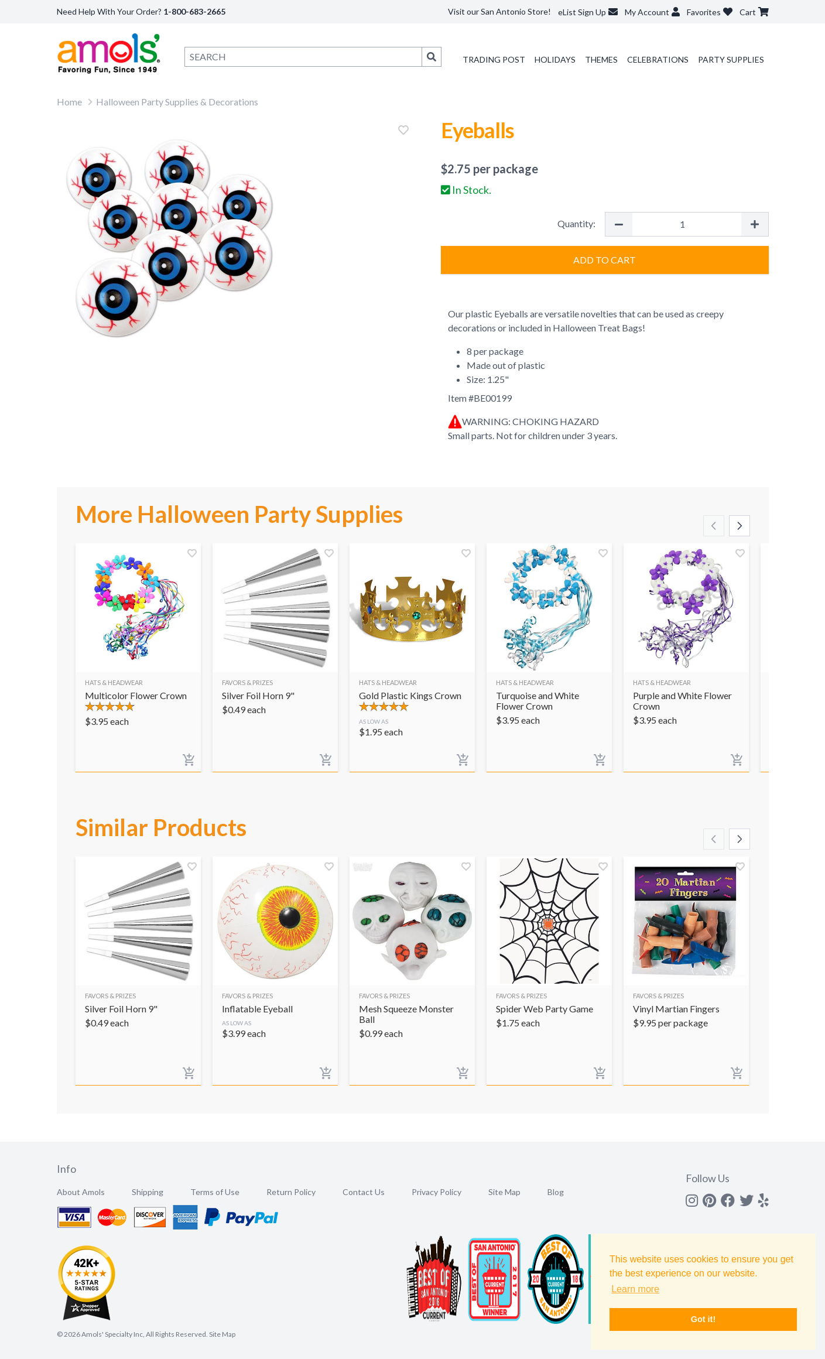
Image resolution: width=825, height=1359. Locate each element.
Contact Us (364, 1192)
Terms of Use (214, 1192)
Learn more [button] (635, 1289)
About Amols (81, 1192)
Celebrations (658, 59)
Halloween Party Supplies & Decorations (177, 101)
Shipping (147, 1192)
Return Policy (291, 1192)
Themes (601, 59)
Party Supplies (731, 59)
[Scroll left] (713, 525)
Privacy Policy (436, 1192)
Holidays (555, 59)
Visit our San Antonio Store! (499, 11)
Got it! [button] (703, 1319)
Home (69, 101)
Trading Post (494, 59)
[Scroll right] (739, 525)
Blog (555, 1192)
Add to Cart (604, 259)
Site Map (504, 1192)
